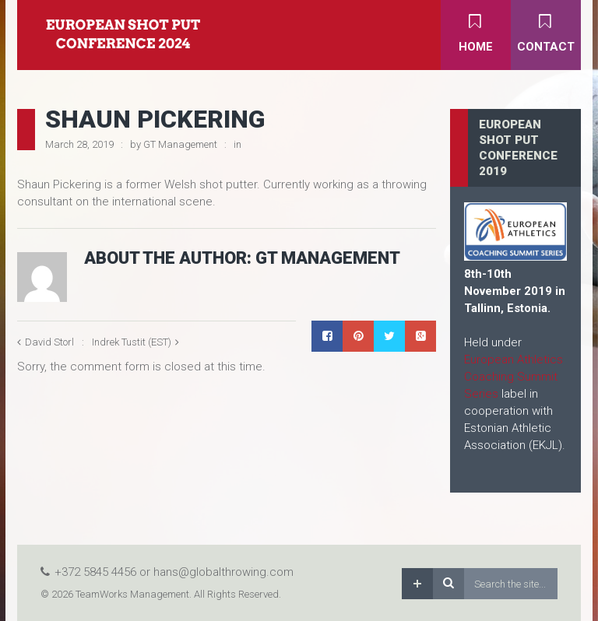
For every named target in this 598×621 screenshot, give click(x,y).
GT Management (180, 144)
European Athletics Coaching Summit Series (513, 377)
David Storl (49, 342)
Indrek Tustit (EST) (131, 342)
